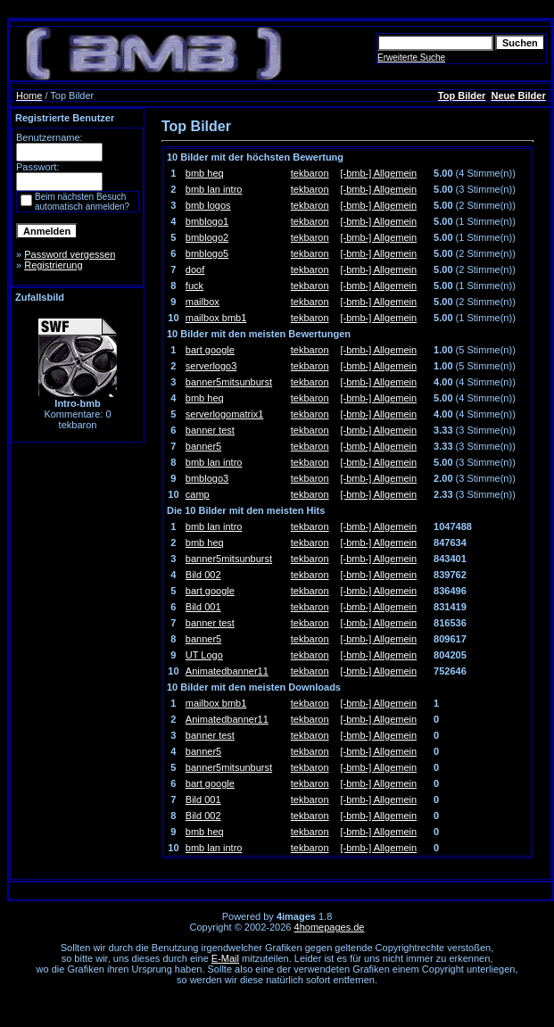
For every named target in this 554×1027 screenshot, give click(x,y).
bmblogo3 (207, 478)
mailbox (202, 301)
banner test (210, 430)
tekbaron (310, 173)
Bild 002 (203, 574)
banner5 (203, 446)
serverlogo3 (211, 365)
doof (195, 269)
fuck (194, 285)
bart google (210, 349)
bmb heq (205, 173)
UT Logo (204, 655)
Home (29, 95)
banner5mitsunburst (229, 382)
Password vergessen (69, 254)
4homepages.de (329, 927)
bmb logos (208, 205)
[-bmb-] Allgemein (379, 173)
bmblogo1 (207, 221)
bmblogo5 (207, 253)
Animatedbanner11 (227, 671)
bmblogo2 (207, 237)
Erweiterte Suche (411, 57)
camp (198, 494)
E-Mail (225, 958)
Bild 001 (203, 606)
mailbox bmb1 (216, 317)
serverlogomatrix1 (224, 414)
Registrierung (53, 265)
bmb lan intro (214, 189)
